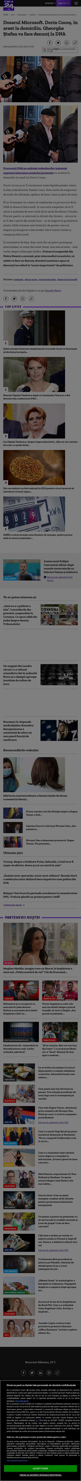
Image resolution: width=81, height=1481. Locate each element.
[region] (40, 1430)
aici (36, 1420)
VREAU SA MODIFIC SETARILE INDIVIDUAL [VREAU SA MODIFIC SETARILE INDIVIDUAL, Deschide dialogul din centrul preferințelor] (41, 1475)
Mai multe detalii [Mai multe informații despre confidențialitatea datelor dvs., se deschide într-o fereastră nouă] (21, 1401)
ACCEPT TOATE (40, 1468)
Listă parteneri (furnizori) (17, 1460)
